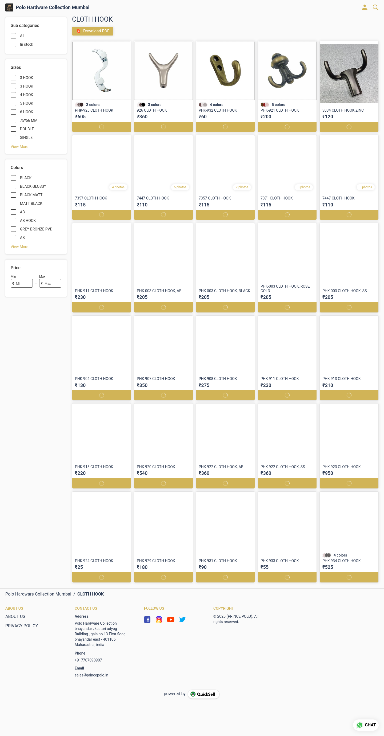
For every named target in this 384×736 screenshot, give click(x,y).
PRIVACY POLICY (21, 625)
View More (19, 146)
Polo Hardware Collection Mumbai (53, 7)
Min (13, 277)
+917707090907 (88, 660)
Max (42, 277)
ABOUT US (15, 616)
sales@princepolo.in (91, 675)
